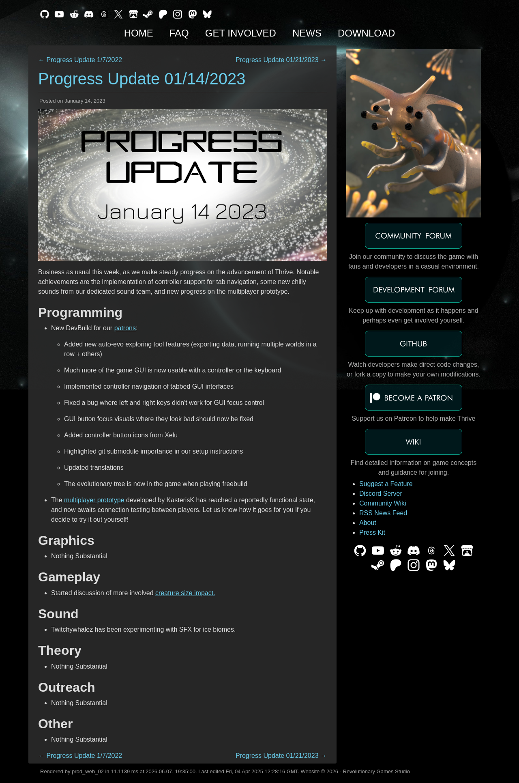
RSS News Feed (383, 513)
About (367, 522)
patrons (125, 328)
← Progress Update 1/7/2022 (80, 59)
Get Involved (240, 33)
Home (138, 33)
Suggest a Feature (386, 483)
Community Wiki (382, 503)
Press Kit (372, 532)
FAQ (179, 33)
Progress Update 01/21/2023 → (281, 59)
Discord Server (380, 493)
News (307, 33)
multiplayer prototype (94, 500)
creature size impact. (185, 592)
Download (366, 33)
